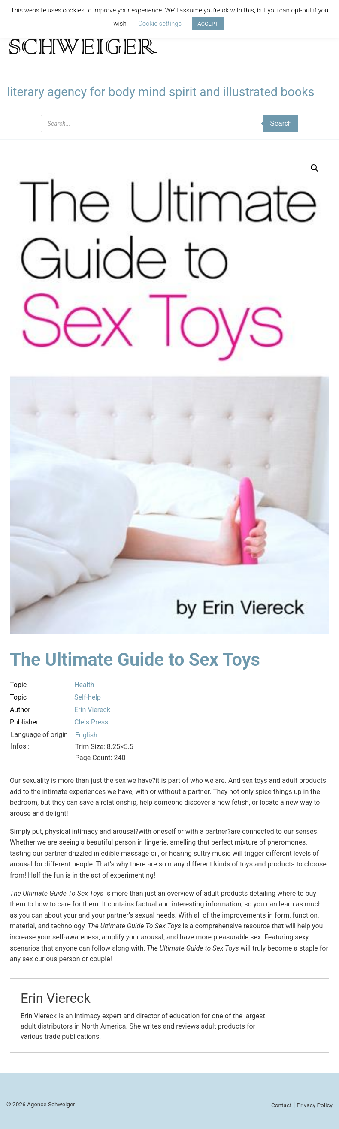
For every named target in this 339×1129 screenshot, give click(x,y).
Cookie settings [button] (160, 23)
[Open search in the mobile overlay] (169, 123)
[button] (314, 168)
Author (20, 710)
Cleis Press (91, 722)
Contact (281, 1105)
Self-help (87, 697)
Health (84, 685)
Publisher (24, 722)
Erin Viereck (92, 710)
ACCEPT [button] (207, 24)
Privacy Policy (315, 1105)
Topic (18, 685)
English (86, 735)
